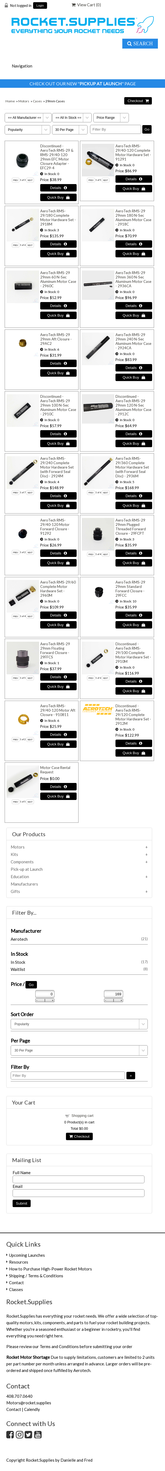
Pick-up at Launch (27, 869)
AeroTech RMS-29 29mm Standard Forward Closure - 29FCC (130, 589)
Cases (37, 101)
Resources (18, 1261)
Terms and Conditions (59, 1346)
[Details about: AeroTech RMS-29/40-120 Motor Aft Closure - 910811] (58, 734)
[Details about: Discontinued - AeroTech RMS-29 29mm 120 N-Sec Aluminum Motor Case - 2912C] (133, 434)
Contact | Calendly (23, 1409)
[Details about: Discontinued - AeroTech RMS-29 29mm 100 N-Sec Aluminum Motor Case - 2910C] (58, 434)
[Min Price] (44, 994)
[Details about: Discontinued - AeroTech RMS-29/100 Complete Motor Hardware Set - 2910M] (133, 681)
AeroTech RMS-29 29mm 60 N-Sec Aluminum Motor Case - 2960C (58, 279)
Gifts (15, 891)
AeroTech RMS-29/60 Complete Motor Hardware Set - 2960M (58, 589)
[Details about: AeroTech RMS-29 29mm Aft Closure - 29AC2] (58, 363)
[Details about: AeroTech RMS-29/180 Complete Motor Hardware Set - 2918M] (58, 244)
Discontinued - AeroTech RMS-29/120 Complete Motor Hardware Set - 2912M (133, 715)
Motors (23, 101)
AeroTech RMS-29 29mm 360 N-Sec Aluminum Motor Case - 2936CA (133, 279)
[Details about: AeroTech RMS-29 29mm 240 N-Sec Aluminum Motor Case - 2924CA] (133, 367)
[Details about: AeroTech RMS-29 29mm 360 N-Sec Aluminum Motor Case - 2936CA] (133, 305)
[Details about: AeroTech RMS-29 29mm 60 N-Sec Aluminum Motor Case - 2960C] (58, 305)
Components (22, 861)
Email (17, 1186)
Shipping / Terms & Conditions (36, 1275)
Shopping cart (82, 1116)
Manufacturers (24, 883)
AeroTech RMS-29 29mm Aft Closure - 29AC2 (56, 339)
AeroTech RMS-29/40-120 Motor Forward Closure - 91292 (55, 527)
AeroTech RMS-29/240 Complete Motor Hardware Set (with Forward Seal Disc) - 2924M (57, 467)
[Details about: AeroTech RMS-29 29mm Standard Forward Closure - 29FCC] (133, 615)
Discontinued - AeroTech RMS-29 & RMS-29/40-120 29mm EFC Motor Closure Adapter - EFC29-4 (56, 157)
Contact (16, 1282)
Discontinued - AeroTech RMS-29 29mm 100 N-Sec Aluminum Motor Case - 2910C (58, 405)
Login (40, 5)
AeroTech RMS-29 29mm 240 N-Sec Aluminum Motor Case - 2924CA (133, 341)
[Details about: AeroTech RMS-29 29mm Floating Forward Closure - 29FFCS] (58, 677)
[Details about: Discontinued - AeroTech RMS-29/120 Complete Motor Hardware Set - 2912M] (133, 743)
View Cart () (86, 4)
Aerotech (79, 939)
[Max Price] (113, 994)
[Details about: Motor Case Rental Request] (58, 786)
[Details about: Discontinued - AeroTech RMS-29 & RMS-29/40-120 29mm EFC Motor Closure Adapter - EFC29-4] (58, 187)
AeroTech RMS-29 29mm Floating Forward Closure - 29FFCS (55, 650)
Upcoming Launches (27, 1255)
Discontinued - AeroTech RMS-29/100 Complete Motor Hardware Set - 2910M (133, 653)
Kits (14, 854)
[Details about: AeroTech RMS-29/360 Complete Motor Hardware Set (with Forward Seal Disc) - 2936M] (133, 496)
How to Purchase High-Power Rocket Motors (50, 1268)
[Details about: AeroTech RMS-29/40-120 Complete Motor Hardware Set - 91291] (133, 179)
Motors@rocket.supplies (28, 1402)
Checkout (79, 1136)
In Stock (79, 962)
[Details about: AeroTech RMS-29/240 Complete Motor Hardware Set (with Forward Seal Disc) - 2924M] (58, 496)
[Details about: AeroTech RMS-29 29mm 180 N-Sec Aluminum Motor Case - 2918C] (133, 244)
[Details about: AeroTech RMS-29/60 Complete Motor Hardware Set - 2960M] (58, 615)
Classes (16, 1289)
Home (10, 101)
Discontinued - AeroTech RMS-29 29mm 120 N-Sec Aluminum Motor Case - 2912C (133, 405)
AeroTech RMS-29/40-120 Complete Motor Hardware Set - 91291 (133, 152)
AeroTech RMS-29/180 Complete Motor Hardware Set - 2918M (58, 217)
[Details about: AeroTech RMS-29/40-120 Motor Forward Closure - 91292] (58, 553)
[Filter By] (115, 129)
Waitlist (79, 969)
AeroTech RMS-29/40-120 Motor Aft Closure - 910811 (57, 710)
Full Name (22, 1172)
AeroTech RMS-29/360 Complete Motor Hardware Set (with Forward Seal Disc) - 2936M (132, 467)
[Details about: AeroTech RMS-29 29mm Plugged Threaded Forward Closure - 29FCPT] (133, 553)
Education (20, 876)
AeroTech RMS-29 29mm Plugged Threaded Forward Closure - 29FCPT (130, 527)
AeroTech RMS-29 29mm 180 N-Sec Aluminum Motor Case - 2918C (133, 217)
